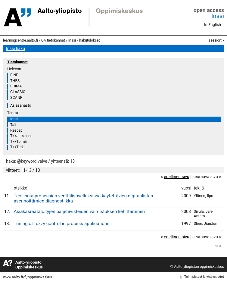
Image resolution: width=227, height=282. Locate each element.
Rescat (16, 130)
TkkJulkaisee (21, 135)
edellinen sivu (176, 176)
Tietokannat (17, 62)
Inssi (217, 16)
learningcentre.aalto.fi (20, 40)
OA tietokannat (53, 40)
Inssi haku (15, 48)
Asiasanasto (20, 105)
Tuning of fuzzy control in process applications (61, 223)
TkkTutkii (18, 147)
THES (15, 80)
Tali (13, 124)
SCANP (16, 97)
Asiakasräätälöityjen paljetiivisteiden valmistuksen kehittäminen (79, 211)
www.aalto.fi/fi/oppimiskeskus (27, 277)
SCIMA (16, 86)
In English (212, 24)
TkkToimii (18, 141)
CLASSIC (17, 91)
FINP (14, 75)
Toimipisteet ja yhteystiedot (204, 277)
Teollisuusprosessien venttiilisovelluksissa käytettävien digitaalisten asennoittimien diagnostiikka (83, 198)
